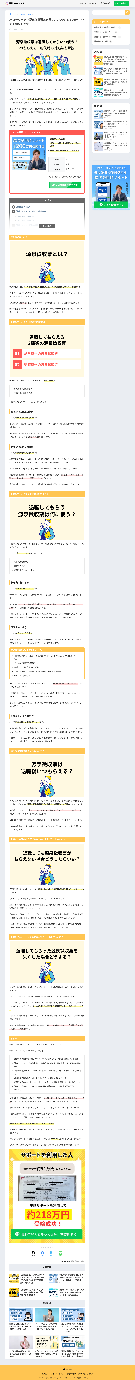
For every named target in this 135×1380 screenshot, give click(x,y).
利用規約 (45, 1374)
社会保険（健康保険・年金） (107, 37)
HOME (67, 1369)
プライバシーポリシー (57, 1374)
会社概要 (90, 1374)
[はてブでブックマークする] (51, 1254)
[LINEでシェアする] (60, 1254)
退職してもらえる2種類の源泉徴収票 (31, 211)
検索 (127, 12)
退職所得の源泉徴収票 (26, 220)
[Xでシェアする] (33, 1254)
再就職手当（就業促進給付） (107, 27)
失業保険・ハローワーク (105, 32)
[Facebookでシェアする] (42, 1254)
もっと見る (47, 226)
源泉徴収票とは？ (23, 207)
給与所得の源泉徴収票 (26, 216)
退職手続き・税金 (78, 1261)
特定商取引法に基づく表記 (76, 1374)
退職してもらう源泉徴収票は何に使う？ (32, 225)
